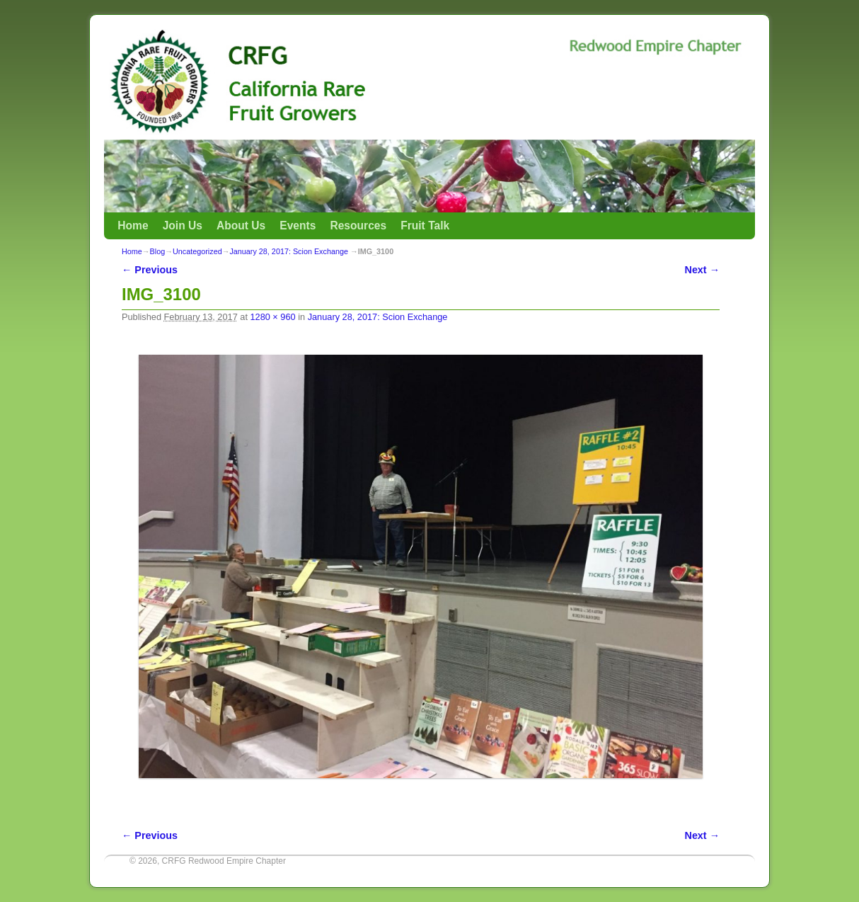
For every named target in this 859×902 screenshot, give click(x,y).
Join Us (182, 225)
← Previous (150, 269)
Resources (358, 225)
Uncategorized (197, 251)
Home (132, 225)
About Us (241, 225)
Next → (702, 269)
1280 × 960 (272, 317)
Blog (158, 251)
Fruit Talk (424, 225)
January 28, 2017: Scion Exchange (288, 251)
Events (297, 225)
